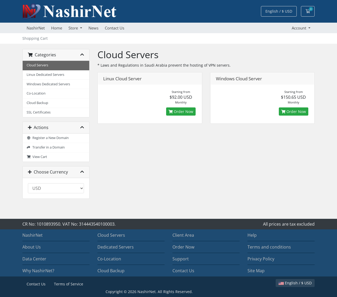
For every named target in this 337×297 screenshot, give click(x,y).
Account (299, 28)
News (93, 28)
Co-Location (36, 93)
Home (56, 28)
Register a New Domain (48, 138)
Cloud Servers (37, 65)
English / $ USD (278, 11)
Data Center (34, 259)
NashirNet (36, 28)
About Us (31, 247)
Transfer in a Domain (46, 147)
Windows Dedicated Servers (48, 84)
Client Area (183, 235)
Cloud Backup (37, 103)
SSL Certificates (39, 112)
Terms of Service (68, 283)
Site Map (256, 271)
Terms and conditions (269, 247)
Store (73, 28)
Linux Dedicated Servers (45, 74)
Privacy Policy (260, 259)
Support (180, 259)
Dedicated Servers (115, 247)
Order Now (180, 111)
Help (252, 235)
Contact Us (114, 28)
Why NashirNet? (38, 271)
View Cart (37, 157)
